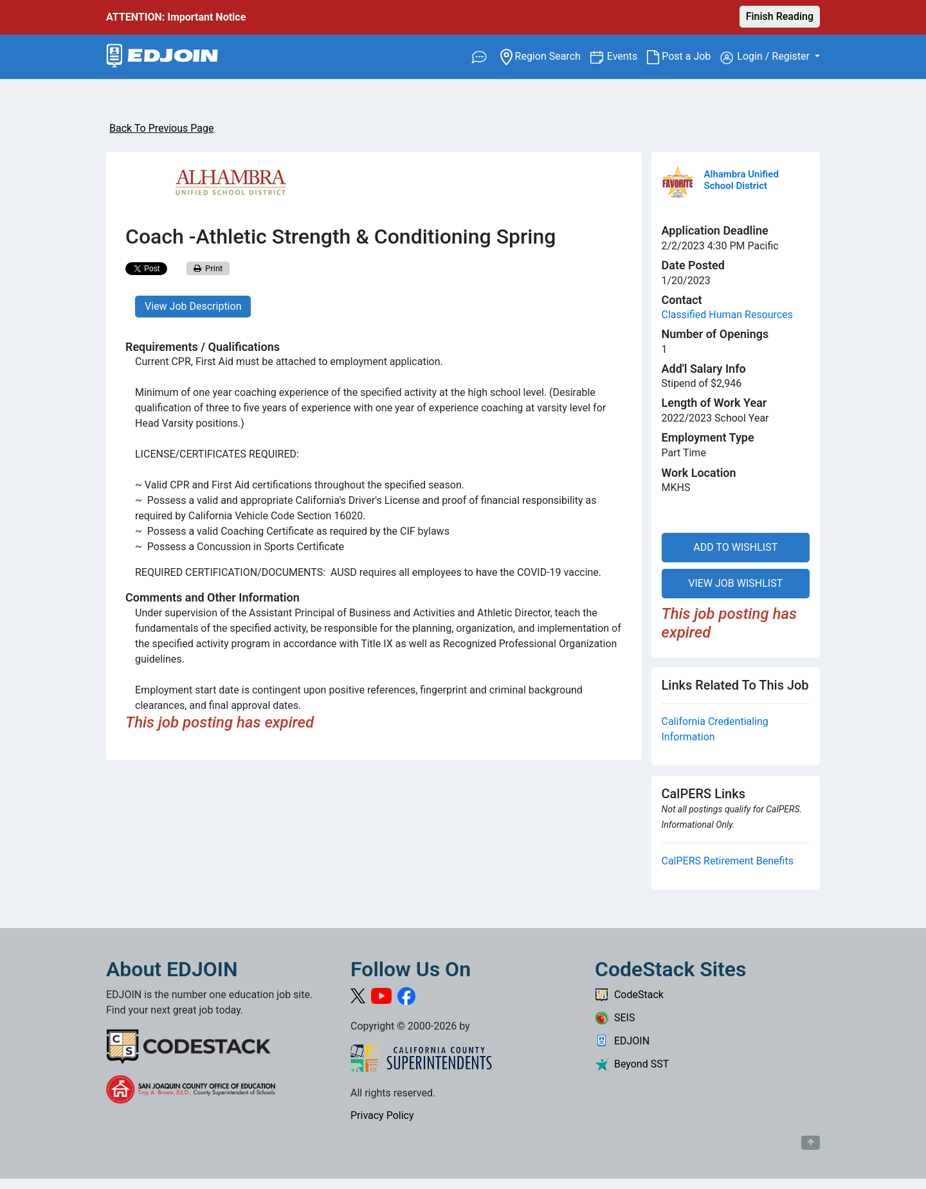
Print (208, 268)
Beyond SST (632, 1064)
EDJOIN (622, 1041)
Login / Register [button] (766, 57)
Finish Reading (779, 16)
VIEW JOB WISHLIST (735, 583)
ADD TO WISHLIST (735, 547)
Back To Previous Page (161, 128)
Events (627, 55)
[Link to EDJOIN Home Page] (162, 57)
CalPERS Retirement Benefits (728, 861)
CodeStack (629, 994)
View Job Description (193, 306)
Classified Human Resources (727, 314)
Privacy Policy (382, 1115)
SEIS (615, 1018)
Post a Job (683, 56)
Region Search (545, 55)
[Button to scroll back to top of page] (810, 1143)
